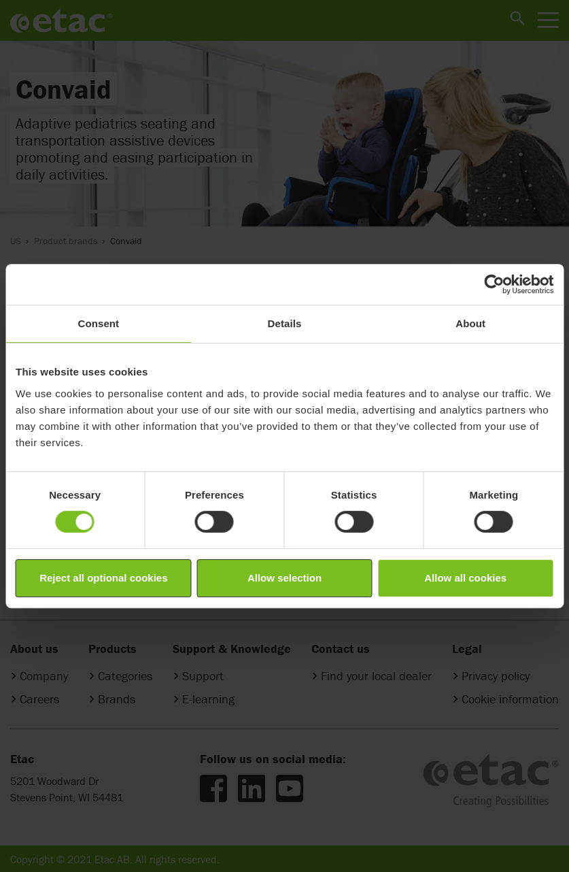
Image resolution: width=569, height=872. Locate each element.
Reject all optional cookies (103, 578)
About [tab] (470, 323)
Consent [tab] (98, 323)
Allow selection (284, 578)
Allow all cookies (465, 578)
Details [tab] (285, 323)
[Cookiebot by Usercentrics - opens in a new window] (493, 284)
